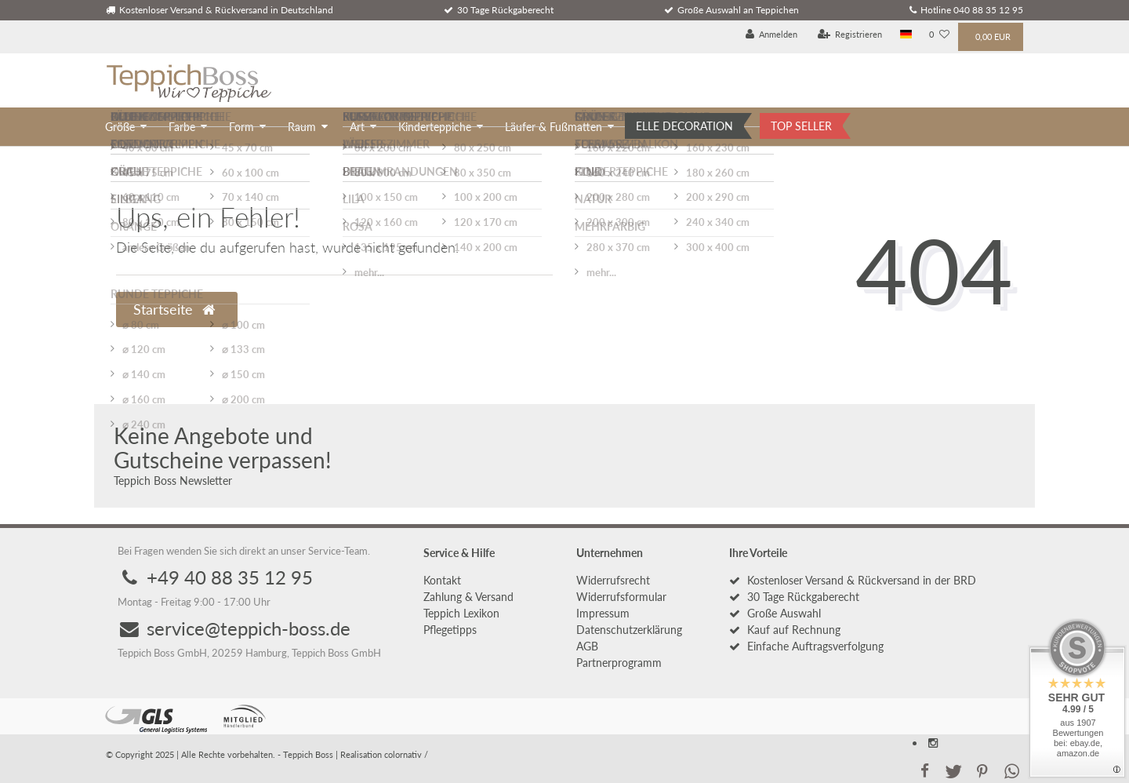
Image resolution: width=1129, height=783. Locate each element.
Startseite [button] (174, 309)
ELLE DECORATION (684, 126)
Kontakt (442, 580)
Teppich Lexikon (461, 613)
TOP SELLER (801, 126)
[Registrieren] (850, 35)
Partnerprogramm (619, 662)
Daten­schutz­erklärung (629, 629)
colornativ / (406, 754)
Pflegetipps (450, 629)
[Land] (905, 35)
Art (357, 126)
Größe (120, 126)
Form (241, 126)
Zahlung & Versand (468, 596)
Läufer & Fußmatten (553, 126)
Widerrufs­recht (613, 580)
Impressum (603, 613)
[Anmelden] (772, 35)
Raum (302, 126)
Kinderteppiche (434, 126)
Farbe (182, 126)
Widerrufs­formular (621, 596)
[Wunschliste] (939, 35)
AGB (587, 646)
